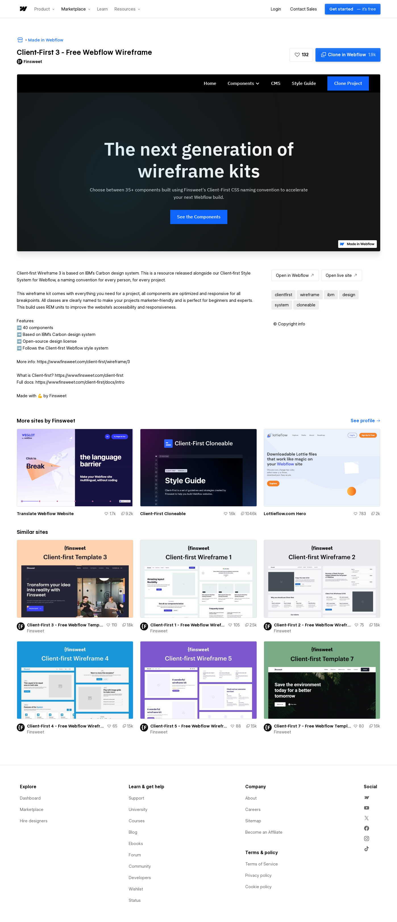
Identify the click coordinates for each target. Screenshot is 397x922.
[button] (44, 9)
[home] (23, 9)
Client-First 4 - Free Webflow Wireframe (66, 726)
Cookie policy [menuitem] (258, 887)
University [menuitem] (138, 809)
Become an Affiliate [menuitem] (263, 832)
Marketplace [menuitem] (31, 809)
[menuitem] (366, 797)
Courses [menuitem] (137, 821)
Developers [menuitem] (140, 877)
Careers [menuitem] (253, 809)
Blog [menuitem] (133, 832)
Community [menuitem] (140, 866)
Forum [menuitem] (135, 855)
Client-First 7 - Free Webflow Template (312, 726)
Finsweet (35, 631)
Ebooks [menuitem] (136, 843)
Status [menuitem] (135, 900)
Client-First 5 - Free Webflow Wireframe (189, 726)
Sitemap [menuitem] (253, 821)
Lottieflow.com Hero (285, 513)
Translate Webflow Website (45, 513)
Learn (102, 9)
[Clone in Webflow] (348, 55)
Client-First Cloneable (163, 513)
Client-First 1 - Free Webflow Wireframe (188, 625)
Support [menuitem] (136, 798)
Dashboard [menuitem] (30, 798)
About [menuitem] (251, 798)
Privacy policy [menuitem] (258, 875)
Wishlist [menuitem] (136, 889)
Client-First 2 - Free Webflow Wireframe (313, 625)
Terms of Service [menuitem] (261, 864)
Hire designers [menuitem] (33, 821)
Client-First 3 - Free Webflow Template (65, 625)
